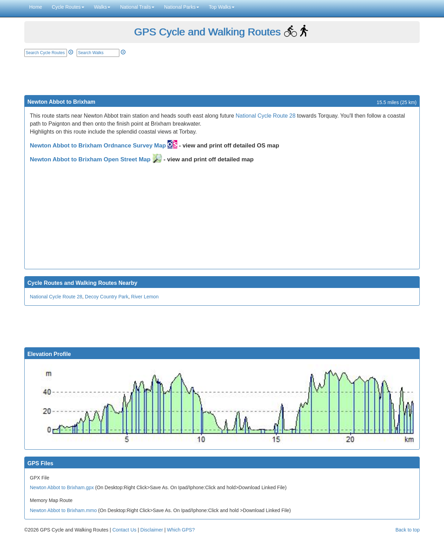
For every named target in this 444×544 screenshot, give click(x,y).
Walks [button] (102, 7)
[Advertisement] (222, 76)
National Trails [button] (137, 7)
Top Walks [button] (221, 7)
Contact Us (124, 530)
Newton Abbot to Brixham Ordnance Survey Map (103, 145)
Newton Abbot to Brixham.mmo (63, 510)
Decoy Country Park (106, 296)
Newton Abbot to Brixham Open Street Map (96, 159)
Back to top (407, 530)
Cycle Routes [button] (68, 7)
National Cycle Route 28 (266, 116)
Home (35, 7)
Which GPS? (181, 530)
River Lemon (145, 296)
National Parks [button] (181, 7)
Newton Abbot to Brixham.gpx (62, 487)
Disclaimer (151, 530)
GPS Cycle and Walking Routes (207, 31)
